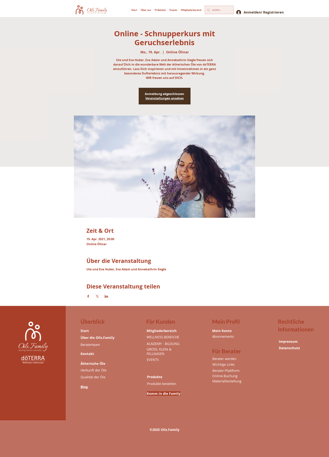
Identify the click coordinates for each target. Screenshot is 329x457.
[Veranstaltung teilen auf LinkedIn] (106, 296)
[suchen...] (219, 10)
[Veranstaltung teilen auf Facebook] (88, 296)
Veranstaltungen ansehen (164, 98)
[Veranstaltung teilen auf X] (97, 296)
